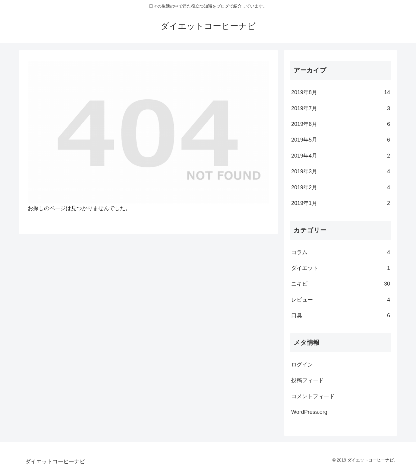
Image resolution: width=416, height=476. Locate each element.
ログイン (302, 365)
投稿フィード (307, 380)
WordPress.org (309, 412)
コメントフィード (313, 396)
